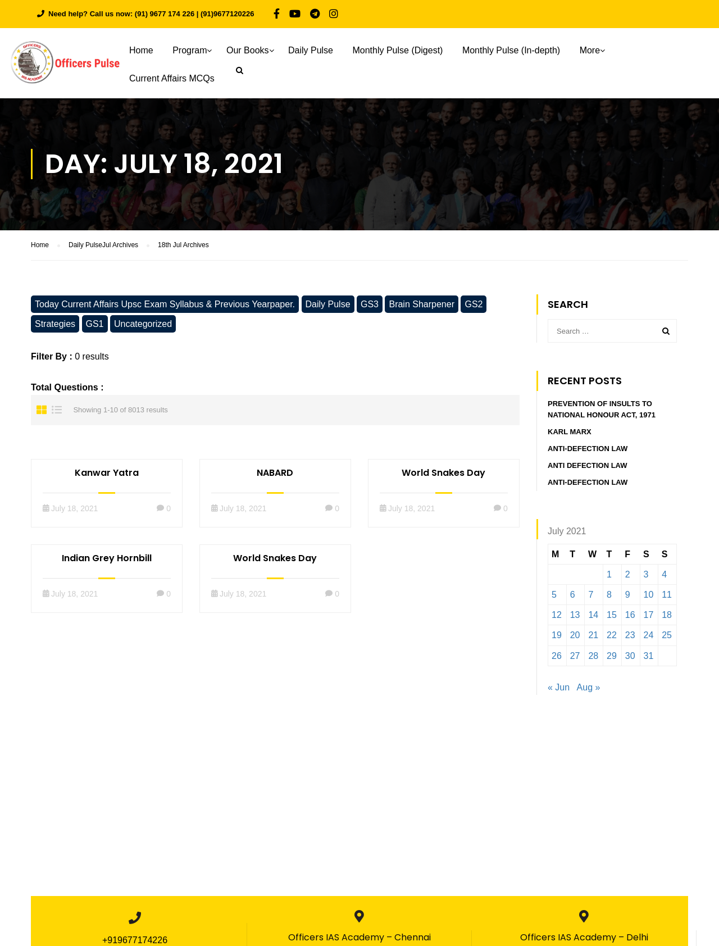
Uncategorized (143, 324)
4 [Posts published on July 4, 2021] (664, 574)
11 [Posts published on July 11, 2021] (667, 594)
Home (141, 50)
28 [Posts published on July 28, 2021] (593, 656)
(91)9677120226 (227, 14)
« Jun (559, 687)
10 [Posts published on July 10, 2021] (649, 594)
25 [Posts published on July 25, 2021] (667, 635)
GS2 (474, 304)
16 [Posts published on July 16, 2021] (630, 615)
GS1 (95, 324)
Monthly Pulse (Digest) (397, 50)
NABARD (275, 472)
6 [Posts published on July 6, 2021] (572, 594)
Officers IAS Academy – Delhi (584, 937)
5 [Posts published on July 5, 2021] (554, 594)
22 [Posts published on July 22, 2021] (612, 635)
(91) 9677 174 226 (164, 14)
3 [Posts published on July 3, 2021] (646, 574)
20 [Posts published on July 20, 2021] (575, 635)
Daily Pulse (310, 50)
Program (189, 50)
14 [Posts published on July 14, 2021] (593, 615)
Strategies (55, 324)
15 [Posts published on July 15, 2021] (612, 615)
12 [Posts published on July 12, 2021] (557, 615)
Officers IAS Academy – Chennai (359, 937)
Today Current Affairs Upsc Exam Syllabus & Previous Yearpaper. (165, 304)
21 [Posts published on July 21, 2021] (593, 635)
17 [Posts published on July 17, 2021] (649, 615)
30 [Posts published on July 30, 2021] (630, 656)
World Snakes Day (443, 472)
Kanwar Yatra (107, 472)
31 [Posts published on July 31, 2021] (649, 656)
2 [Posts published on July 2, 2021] (627, 574)
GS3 (370, 304)
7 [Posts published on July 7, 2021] (590, 594)
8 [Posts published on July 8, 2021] (609, 594)
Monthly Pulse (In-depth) (511, 50)
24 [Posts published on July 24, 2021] (649, 635)
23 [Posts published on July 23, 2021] (630, 635)
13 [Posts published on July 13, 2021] (575, 615)
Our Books (247, 50)
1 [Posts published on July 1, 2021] (609, 574)
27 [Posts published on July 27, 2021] (575, 656)
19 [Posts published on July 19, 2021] (557, 635)
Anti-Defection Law (587, 449)
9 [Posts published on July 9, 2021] (627, 594)
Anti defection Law (587, 466)
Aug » (588, 687)
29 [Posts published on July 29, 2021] (612, 656)
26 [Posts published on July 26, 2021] (557, 656)
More (590, 50)
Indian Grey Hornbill (107, 558)
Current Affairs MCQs (172, 78)
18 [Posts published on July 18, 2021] (667, 615)
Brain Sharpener (421, 304)
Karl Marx (569, 432)
